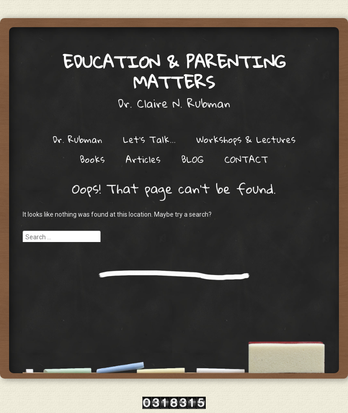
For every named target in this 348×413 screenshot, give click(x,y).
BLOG (192, 159)
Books (92, 159)
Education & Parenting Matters (174, 71)
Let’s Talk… (149, 139)
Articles (143, 159)
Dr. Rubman (77, 139)
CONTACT (246, 159)
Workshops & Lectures (245, 139)
